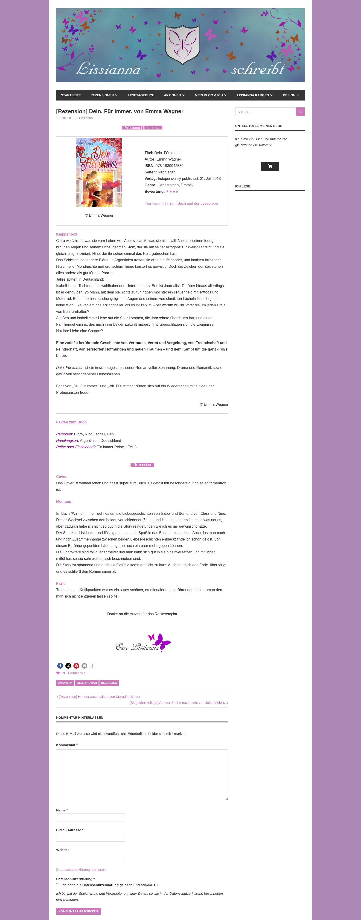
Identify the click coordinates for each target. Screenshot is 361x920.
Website (62, 850)
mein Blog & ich (209, 95)
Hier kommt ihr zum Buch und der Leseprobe (181, 203)
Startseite (71, 95)
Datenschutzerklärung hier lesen (81, 869)
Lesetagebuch (141, 95)
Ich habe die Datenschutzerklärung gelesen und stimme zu (107, 885)
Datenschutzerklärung (75, 879)
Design (289, 95)
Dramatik (65, 682)
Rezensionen (102, 95)
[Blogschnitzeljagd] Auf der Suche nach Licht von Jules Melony (177, 702)
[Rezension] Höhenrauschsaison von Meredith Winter (99, 697)
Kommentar (67, 745)
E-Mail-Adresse (69, 830)
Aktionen (172, 95)
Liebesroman (86, 682)
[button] (60, 666)
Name (62, 810)
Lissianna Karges (253, 95)
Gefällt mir (70, 673)
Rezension (109, 682)
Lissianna (86, 118)
